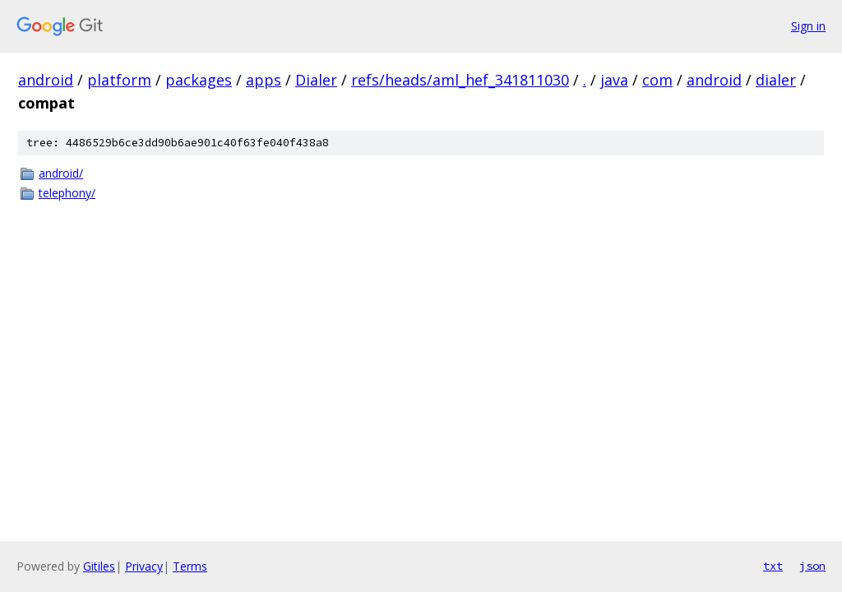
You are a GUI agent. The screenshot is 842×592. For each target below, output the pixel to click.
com (657, 80)
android (45, 80)
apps (263, 80)
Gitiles (99, 566)
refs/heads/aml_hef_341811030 (460, 80)
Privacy (144, 566)
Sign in (808, 26)
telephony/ (67, 193)
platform (119, 80)
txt (773, 565)
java (614, 80)
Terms (190, 566)
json (812, 565)
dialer (776, 80)
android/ (61, 173)
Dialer (316, 80)
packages (198, 80)
